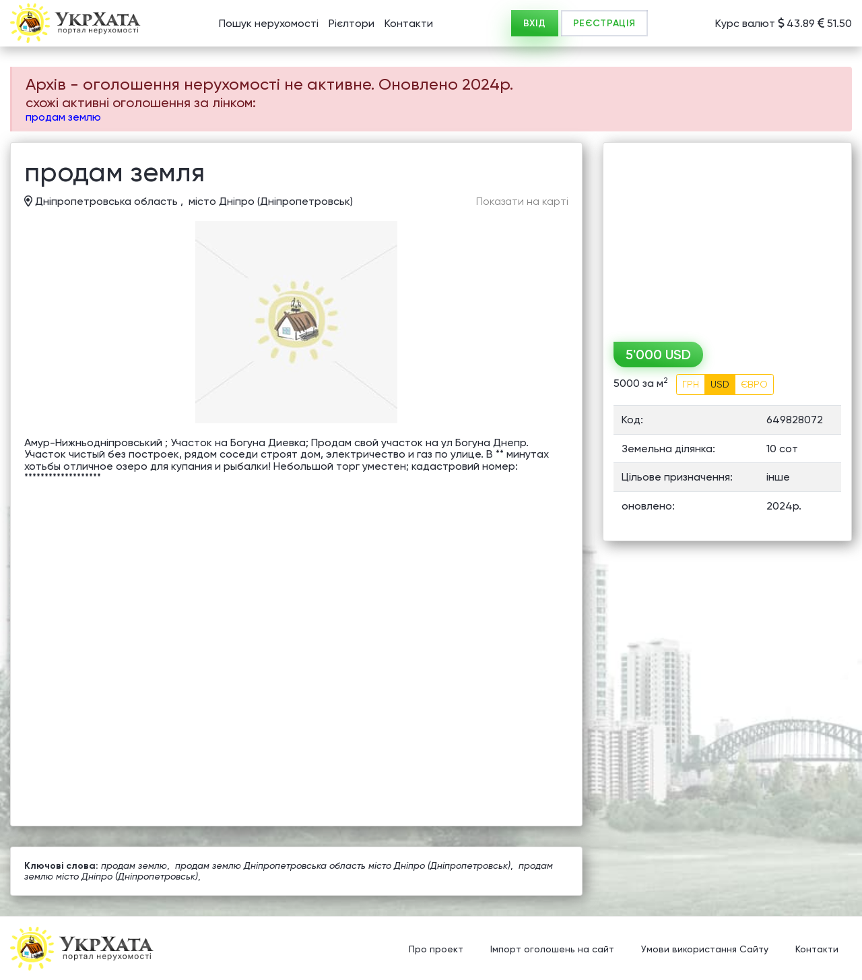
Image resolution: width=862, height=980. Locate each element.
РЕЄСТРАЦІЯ (604, 23)
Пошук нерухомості (269, 23)
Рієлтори (351, 23)
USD (719, 384)
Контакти (409, 23)
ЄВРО (754, 384)
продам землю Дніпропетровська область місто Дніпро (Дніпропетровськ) (342, 865)
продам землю (63, 117)
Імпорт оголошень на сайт (552, 949)
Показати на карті (522, 201)
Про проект (436, 949)
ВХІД (534, 23)
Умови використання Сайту (704, 949)
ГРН (690, 384)
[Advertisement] (727, 237)
